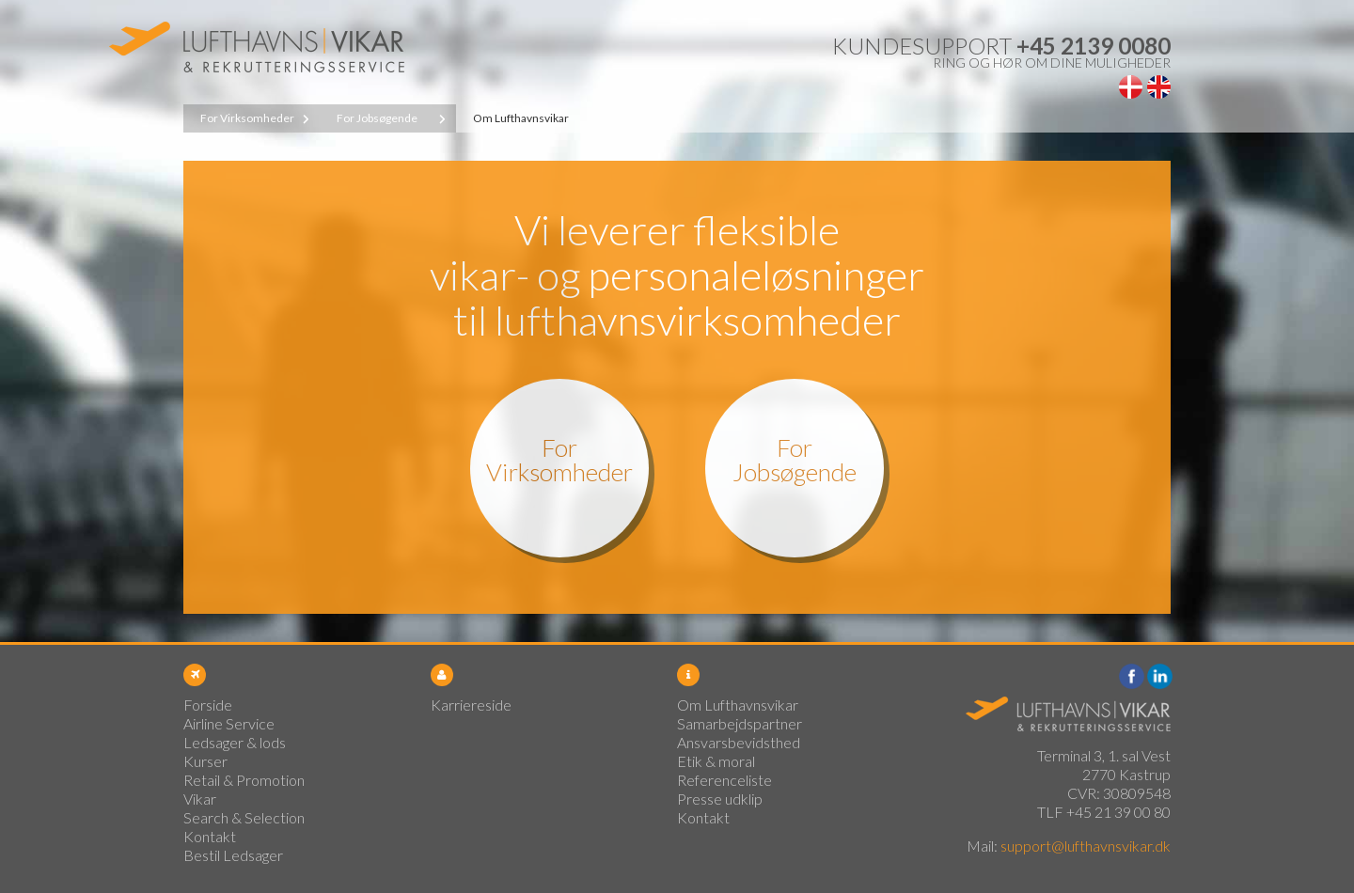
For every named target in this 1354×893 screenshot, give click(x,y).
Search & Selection (244, 817)
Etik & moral (716, 761)
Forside (207, 704)
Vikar (199, 798)
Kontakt (209, 836)
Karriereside (471, 704)
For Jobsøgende (377, 118)
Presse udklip (720, 798)
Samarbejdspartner (739, 723)
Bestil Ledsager (233, 855)
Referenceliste (724, 780)
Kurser (205, 761)
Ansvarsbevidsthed (738, 742)
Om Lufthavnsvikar (521, 118)
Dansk (1130, 87)
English (1159, 87)
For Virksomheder (247, 118)
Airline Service (229, 723)
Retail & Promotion (244, 780)
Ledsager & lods (234, 742)
